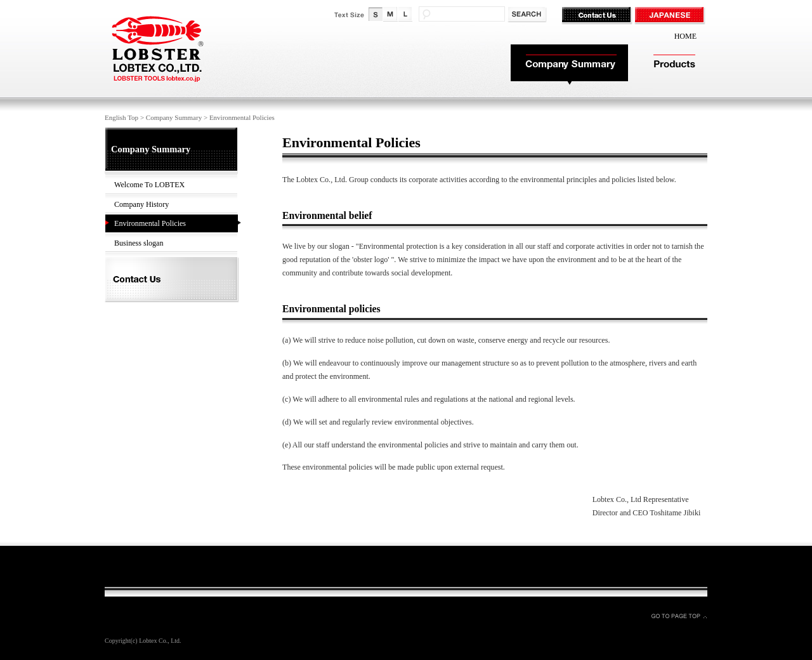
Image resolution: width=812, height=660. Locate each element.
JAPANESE (670, 15)
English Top (121, 117)
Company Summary (569, 65)
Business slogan (139, 243)
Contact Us (597, 15)
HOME (685, 36)
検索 (528, 14)
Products (674, 65)
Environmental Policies (150, 223)
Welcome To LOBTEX (149, 184)
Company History (141, 204)
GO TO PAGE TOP (678, 615)
